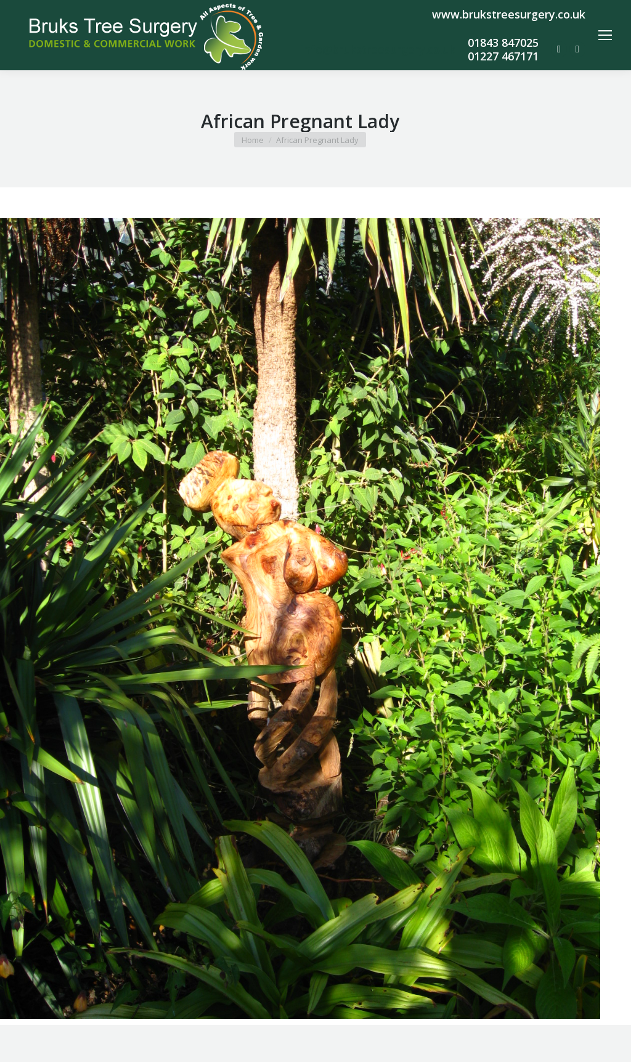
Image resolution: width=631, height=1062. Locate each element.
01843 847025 (503, 42)
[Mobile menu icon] (605, 35)
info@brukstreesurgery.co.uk (378, 49)
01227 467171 (503, 56)
